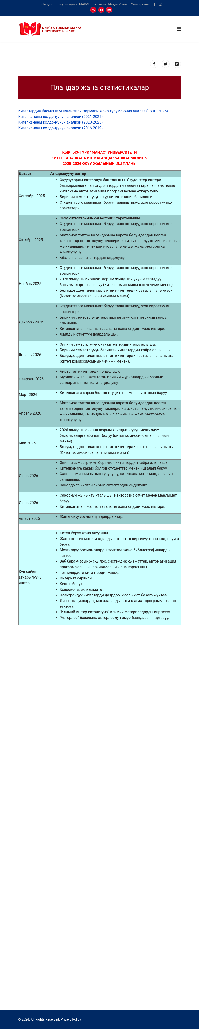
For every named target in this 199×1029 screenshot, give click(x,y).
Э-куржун (98, 4)
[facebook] (155, 4)
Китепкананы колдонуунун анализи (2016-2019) (60, 128)
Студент (47, 4)
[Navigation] (179, 29)
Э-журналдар (66, 4)
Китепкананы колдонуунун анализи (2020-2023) (60, 122)
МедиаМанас (118, 4)
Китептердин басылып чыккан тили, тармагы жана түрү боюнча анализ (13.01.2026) (93, 111)
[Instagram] (160, 4)
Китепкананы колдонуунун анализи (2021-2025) (60, 116)
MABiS (84, 4)
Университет (140, 4)
